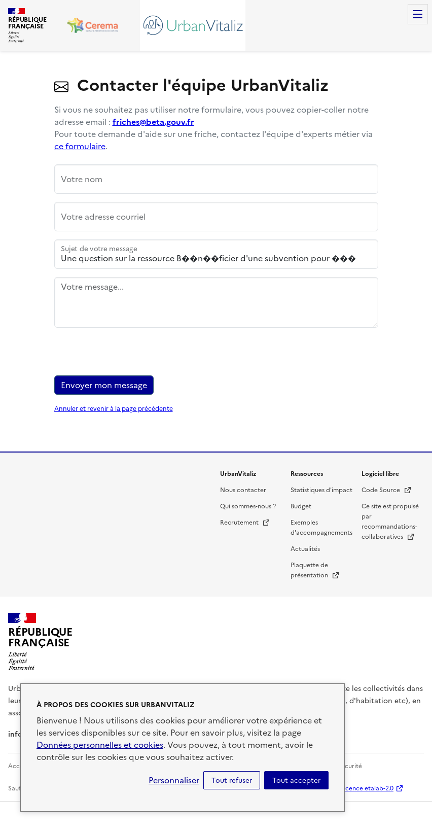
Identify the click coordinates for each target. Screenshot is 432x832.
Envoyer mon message (104, 385)
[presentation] (131, 355)
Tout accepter (296, 780)
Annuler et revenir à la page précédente (113, 408)
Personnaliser (174, 780)
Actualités (305, 548)
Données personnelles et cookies (100, 745)
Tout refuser (231, 780)
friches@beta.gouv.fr (153, 122)
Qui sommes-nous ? (248, 506)
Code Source (387, 490)
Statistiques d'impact (321, 490)
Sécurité (350, 766)
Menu (418, 14)
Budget (301, 506)
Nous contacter (243, 490)
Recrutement (245, 522)
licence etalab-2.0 (367, 788)
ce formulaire (79, 146)
